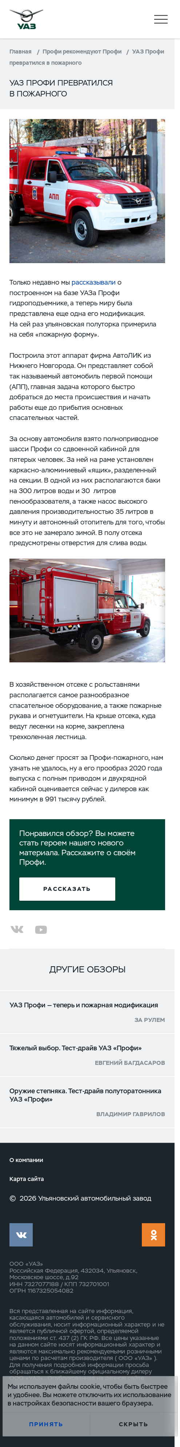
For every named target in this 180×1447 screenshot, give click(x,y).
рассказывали (94, 282)
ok (153, 1234)
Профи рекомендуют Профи (82, 51)
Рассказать (67, 889)
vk (20, 1234)
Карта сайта (26, 1179)
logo (26, 19)
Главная (20, 51)
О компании (26, 1160)
